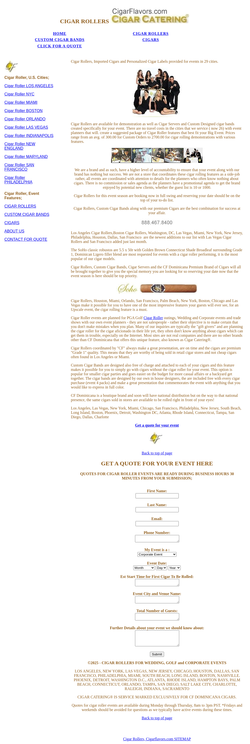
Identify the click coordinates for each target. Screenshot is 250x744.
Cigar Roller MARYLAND (26, 147)
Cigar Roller (153, 308)
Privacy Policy (157, 742)
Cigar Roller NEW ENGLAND (19, 136)
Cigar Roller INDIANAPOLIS (28, 126)
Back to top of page (157, 443)
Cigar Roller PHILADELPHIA (18, 170)
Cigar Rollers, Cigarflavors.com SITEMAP (157, 729)
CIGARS (143, 32)
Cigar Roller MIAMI (20, 92)
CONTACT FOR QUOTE (25, 229)
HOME (33, 32)
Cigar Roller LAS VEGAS (26, 117)
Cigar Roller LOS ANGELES (28, 76)
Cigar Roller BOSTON (23, 101)
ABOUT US (14, 221)
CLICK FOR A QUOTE (181, 34)
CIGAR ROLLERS (70, 32)
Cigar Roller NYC (19, 84)
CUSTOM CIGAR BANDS (107, 34)
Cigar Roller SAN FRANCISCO (19, 157)
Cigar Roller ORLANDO (24, 109)
